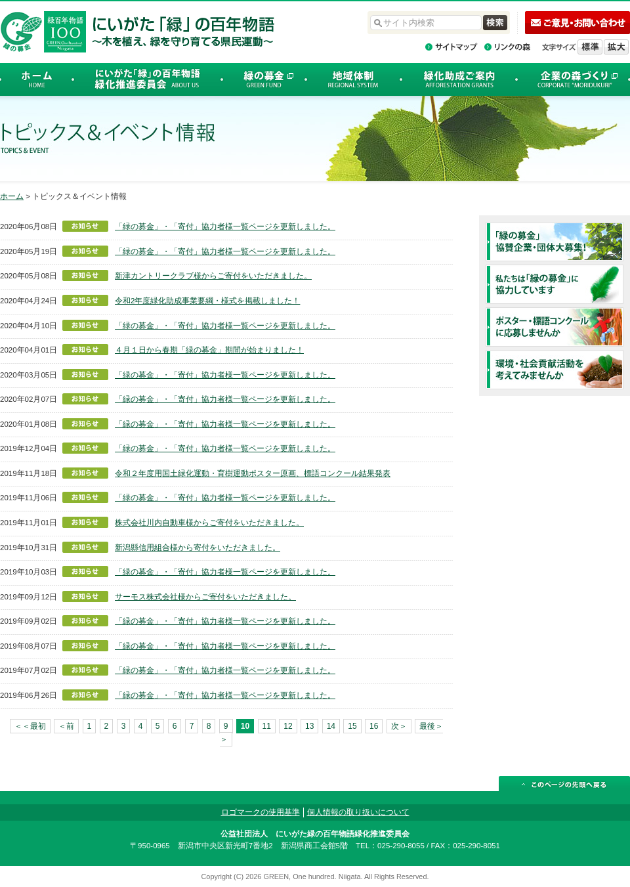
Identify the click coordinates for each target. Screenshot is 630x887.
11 (266, 726)
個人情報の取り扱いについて (358, 812)
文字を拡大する (616, 46)
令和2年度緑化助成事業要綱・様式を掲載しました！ (207, 301)
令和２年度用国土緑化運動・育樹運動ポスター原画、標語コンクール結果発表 (252, 473)
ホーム (12, 196)
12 (288, 726)
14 (331, 726)
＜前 (66, 726)
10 (245, 726)
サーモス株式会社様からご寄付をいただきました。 (205, 597)
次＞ (399, 726)
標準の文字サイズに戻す (590, 46)
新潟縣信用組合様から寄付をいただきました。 (197, 548)
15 (352, 726)
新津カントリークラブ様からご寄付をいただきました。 (213, 276)
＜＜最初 (30, 726)
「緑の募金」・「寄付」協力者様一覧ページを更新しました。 (225, 226)
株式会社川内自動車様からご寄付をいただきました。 (209, 523)
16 (373, 726)
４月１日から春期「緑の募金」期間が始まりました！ (209, 350)
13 (309, 726)
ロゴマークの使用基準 (260, 812)
